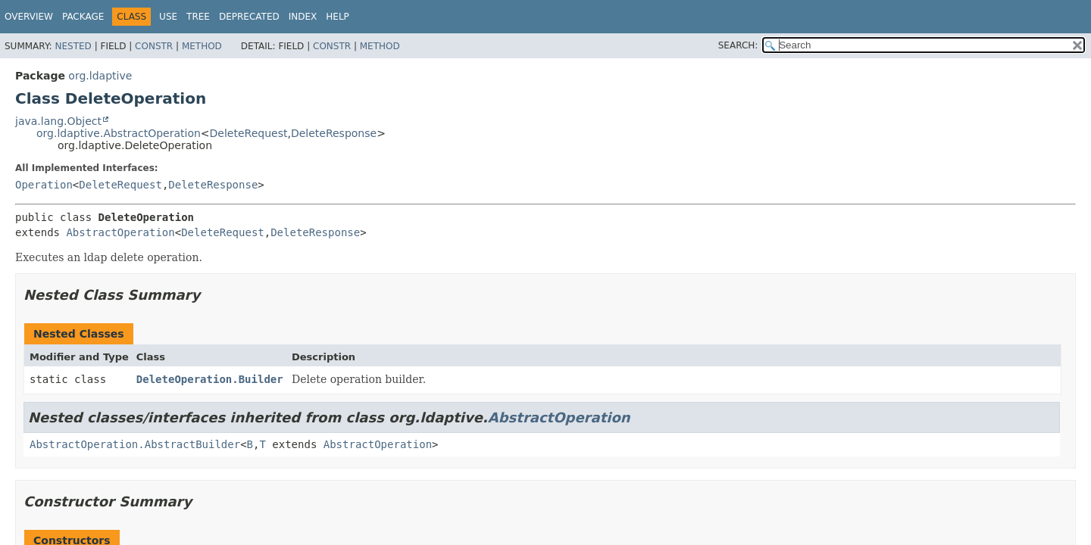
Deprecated (249, 16)
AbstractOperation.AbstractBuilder (135, 444)
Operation (44, 185)
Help (337, 16)
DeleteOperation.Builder (209, 379)
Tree (198, 16)
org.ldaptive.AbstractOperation (118, 133)
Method (202, 46)
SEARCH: (738, 45)
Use (168, 16)
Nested (73, 46)
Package (83, 16)
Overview (29, 16)
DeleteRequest (249, 133)
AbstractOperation (120, 232)
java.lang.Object (58, 121)
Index (303, 16)
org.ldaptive (100, 76)
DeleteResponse (334, 133)
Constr (154, 46)
